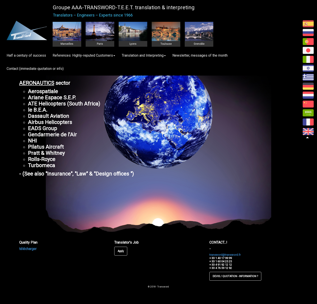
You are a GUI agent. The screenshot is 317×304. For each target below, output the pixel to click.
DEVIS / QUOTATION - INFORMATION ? (235, 276)
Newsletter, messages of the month (200, 55)
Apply (121, 251)
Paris (100, 43)
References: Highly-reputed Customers (84, 55)
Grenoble (199, 43)
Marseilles (67, 43)
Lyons (132, 43)
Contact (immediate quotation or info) (35, 69)
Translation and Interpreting (144, 55)
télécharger (28, 249)
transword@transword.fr (225, 254)
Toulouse (166, 43)
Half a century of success (26, 55)
